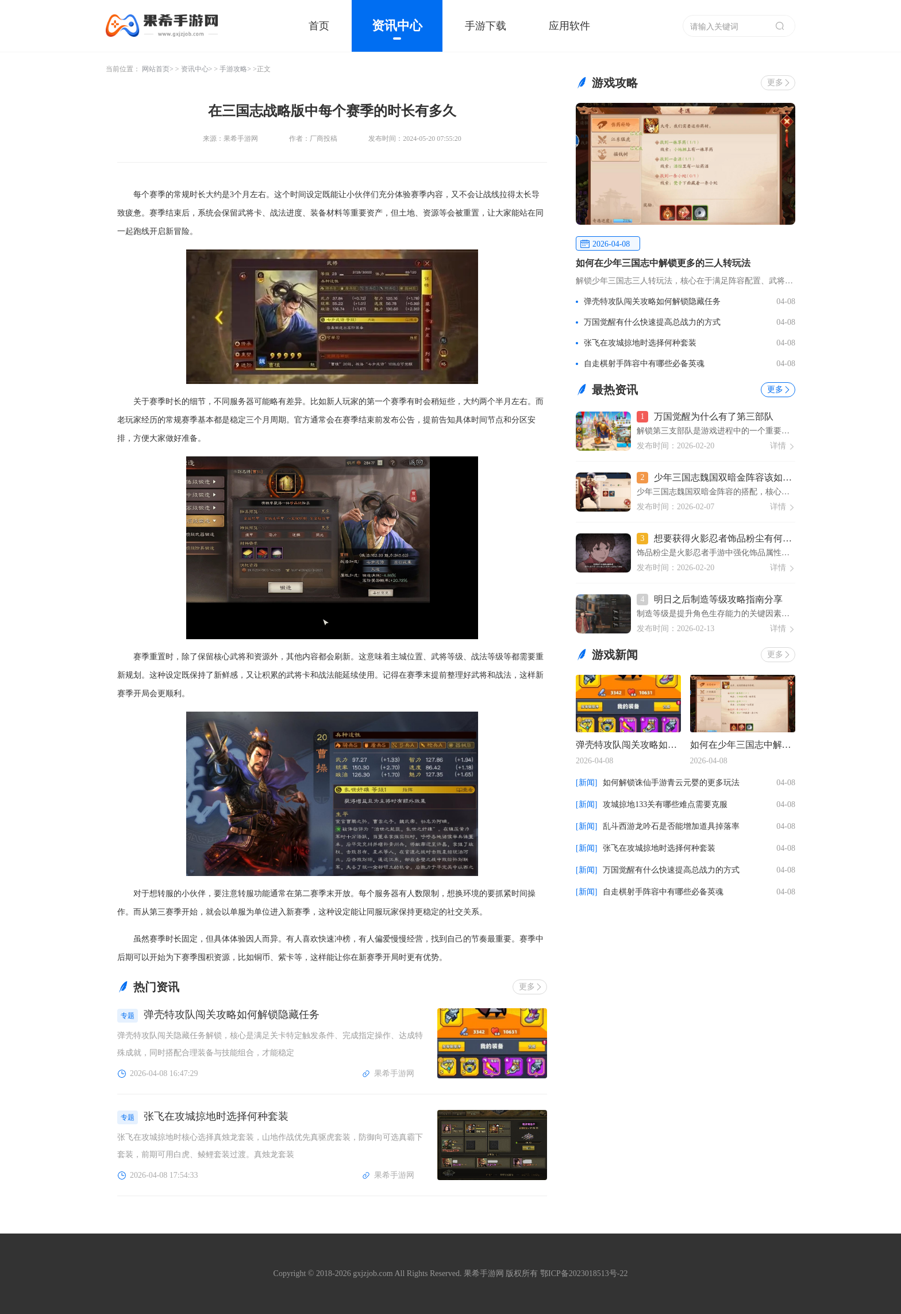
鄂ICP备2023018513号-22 (583, 1273)
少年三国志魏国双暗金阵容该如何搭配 (724, 477)
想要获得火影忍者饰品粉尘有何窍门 (724, 538)
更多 (527, 986)
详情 (778, 445)
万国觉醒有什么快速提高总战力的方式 (652, 322)
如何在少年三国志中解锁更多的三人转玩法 (663, 263)
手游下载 (485, 26)
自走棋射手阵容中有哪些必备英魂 (644, 363)
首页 (319, 26)
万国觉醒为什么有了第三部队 (713, 416)
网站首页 (156, 69)
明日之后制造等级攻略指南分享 (718, 599)
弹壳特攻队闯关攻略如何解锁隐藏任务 (231, 1014)
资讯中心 (397, 25)
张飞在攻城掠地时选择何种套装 (216, 1116)
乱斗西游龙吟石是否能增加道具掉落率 (671, 826)
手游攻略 (233, 69)
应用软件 (569, 26)
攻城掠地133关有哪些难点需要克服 (665, 804)
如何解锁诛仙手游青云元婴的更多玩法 (671, 782)
